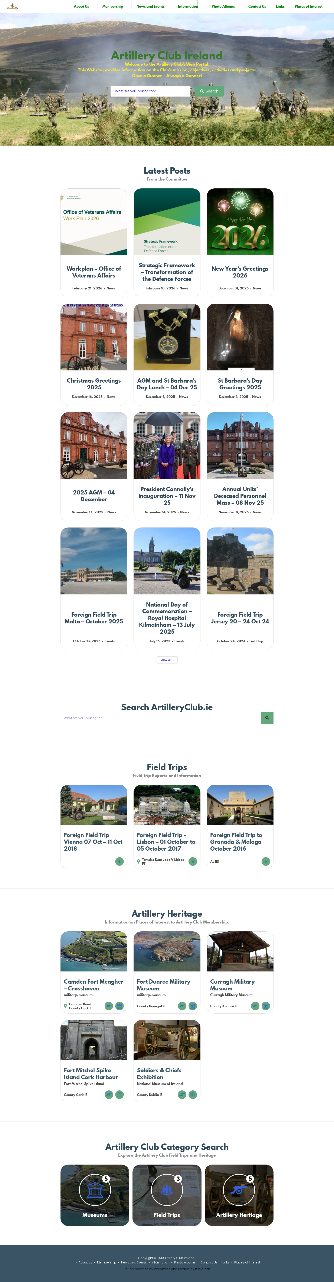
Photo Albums (223, 6)
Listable (184, 1269)
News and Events (150, 6)
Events (110, 641)
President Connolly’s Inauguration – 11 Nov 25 (167, 496)
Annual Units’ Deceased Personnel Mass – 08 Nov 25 (240, 496)
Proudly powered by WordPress (146, 1269)
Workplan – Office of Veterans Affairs (94, 272)
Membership (112, 6)
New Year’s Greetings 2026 (240, 272)
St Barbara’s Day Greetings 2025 (240, 384)
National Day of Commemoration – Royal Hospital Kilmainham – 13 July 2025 (167, 618)
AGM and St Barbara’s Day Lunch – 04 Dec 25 (167, 384)
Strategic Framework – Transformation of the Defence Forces (167, 272)
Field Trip (256, 641)
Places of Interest (308, 6)
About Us (81, 6)
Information (188, 6)
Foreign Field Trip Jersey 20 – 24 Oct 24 (240, 618)
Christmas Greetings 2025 (94, 384)
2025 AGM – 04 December (94, 496)
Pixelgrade (203, 1269)
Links (280, 6)
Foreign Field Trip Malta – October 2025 (94, 618)
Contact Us (257, 6)
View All (165, 660)
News (111, 288)
